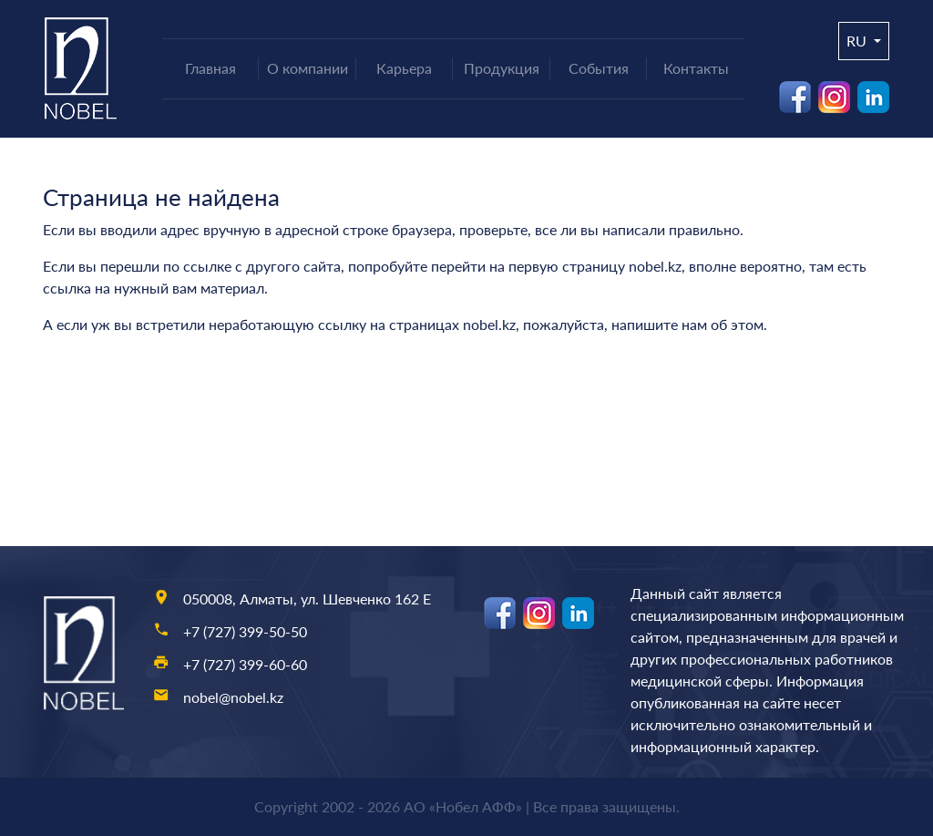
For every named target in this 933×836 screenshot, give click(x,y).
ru (858, 40)
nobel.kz (655, 265)
